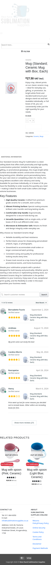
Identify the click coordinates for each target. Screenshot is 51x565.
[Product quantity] (30, 120)
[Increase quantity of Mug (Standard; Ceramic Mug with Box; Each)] (33, 120)
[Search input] (24, 44)
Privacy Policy (43, 523)
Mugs (41, 136)
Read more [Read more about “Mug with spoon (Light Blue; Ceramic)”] (36, 487)
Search (44, 294)
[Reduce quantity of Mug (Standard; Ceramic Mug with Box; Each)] (27, 120)
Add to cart (34, 127)
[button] (25, 51)
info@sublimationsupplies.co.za (15, 520)
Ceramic (28, 60)
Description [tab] (6, 153)
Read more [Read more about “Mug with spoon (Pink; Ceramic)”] (11, 484)
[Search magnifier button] (48, 44)
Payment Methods (40, 548)
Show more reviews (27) (24, 423)
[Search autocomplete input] (24, 47)
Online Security (39, 527)
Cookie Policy (38, 532)
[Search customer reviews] (19, 294)
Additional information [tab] (11, 157)
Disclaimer (37, 544)
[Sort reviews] (41, 302)
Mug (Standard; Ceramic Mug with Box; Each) (39, 317)
